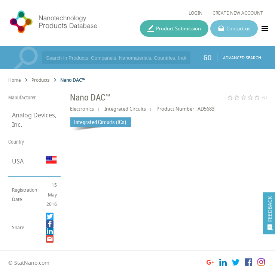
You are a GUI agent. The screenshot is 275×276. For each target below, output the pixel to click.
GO (207, 57)
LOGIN (195, 13)
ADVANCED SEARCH (242, 57)
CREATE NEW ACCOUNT (238, 13)
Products (40, 80)
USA (18, 161)
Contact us (238, 28)
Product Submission (178, 28)
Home (14, 80)
